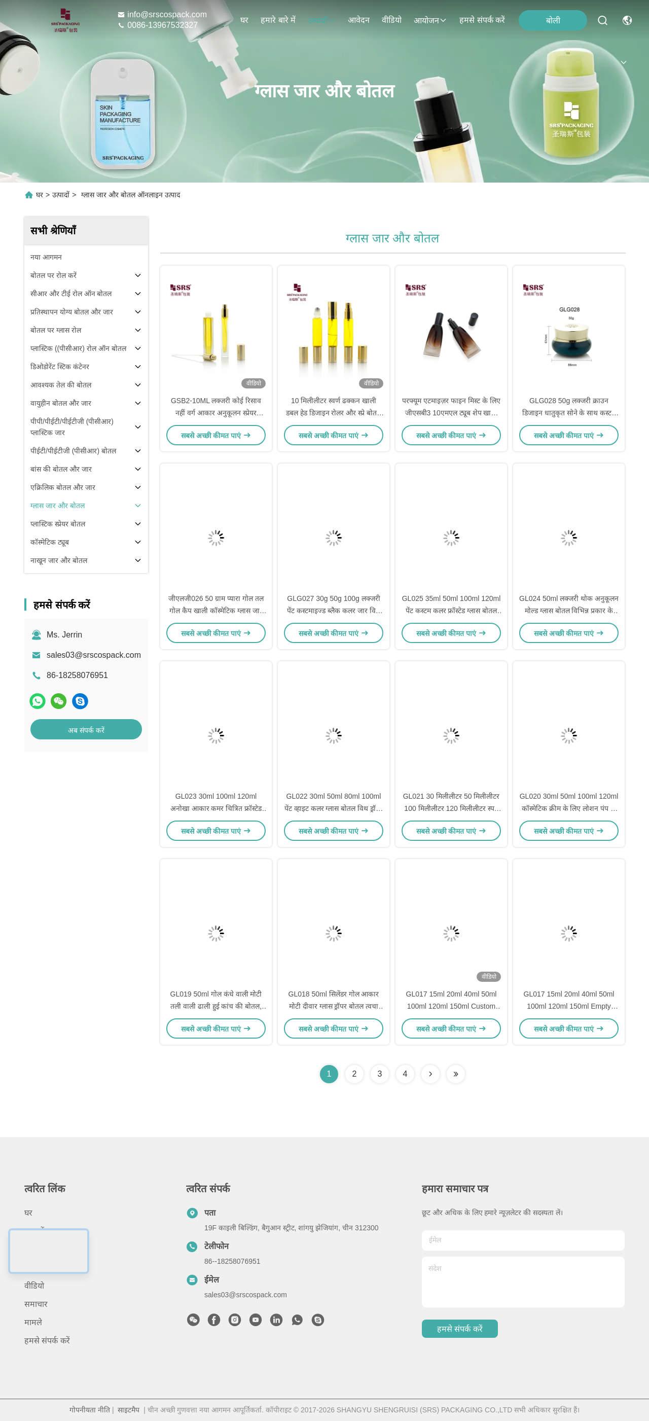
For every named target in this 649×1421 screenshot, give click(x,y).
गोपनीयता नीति (89, 1410)
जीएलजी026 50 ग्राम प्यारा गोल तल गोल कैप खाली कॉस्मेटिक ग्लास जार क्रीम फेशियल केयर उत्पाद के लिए (215, 610)
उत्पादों (322, 20)
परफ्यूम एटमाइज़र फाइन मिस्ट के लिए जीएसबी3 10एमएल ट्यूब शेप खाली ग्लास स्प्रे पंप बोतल (451, 413)
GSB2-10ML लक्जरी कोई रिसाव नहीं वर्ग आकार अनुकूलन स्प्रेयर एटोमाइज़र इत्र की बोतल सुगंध (216, 413)
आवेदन (359, 20)
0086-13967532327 (157, 25)
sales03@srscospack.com (94, 655)
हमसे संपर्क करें (482, 20)
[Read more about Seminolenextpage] (430, 1074)
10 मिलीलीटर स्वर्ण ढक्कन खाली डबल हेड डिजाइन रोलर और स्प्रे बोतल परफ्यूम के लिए (333, 413)
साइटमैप (128, 1410)
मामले (33, 1322)
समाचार (36, 1304)
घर (244, 20)
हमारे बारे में (278, 20)
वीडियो (392, 20)
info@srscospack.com (162, 14)
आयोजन (430, 20)
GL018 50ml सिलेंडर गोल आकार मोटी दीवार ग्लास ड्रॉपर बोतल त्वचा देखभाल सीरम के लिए (334, 1006)
